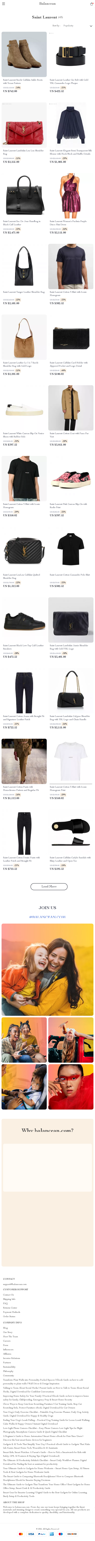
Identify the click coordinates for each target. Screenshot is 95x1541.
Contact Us (8, 1295)
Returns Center (10, 1308)
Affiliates (7, 1354)
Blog (5, 1328)
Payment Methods (11, 1312)
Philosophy (8, 1371)
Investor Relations (11, 1358)
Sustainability (9, 1367)
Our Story (7, 1332)
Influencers (8, 1350)
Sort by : (56, 26)
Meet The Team (10, 1337)
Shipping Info (9, 1299)
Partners (7, 1363)
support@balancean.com (15, 1284)
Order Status (9, 1317)
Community (8, 1376)
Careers (6, 1341)
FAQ (5, 1304)
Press (5, 1345)
